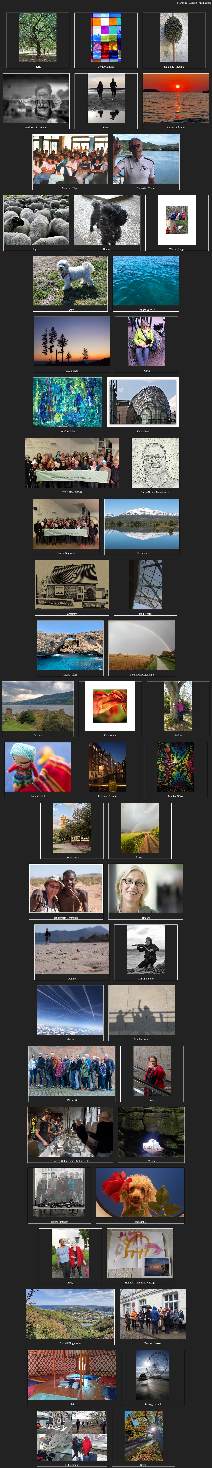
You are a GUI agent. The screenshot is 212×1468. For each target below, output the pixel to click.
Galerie (193, 2)
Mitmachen (205, 2)
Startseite (182, 2)
